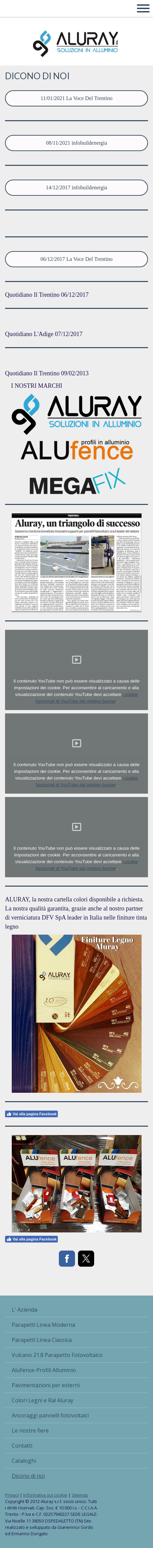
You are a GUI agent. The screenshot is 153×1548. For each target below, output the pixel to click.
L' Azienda (24, 1309)
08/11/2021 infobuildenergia (76, 143)
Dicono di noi (28, 1476)
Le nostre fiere (30, 1430)
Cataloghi (24, 1460)
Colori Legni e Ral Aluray (42, 1400)
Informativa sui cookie (45, 1495)
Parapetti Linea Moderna (43, 1324)
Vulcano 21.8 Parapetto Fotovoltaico (57, 1355)
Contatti (22, 1445)
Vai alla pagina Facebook (31, 1114)
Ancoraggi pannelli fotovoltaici (50, 1415)
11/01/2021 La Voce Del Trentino (77, 98)
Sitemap (80, 1495)
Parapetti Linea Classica (42, 1340)
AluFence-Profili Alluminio (44, 1370)
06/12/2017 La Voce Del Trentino (76, 259)
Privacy (12, 1495)
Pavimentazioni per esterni (46, 1385)
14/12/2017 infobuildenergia (76, 187)
